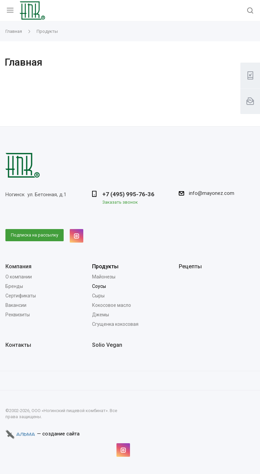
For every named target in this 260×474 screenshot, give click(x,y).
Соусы (99, 286)
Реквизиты (17, 314)
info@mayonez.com (211, 193)
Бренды (14, 286)
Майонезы (103, 276)
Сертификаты (20, 295)
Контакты (18, 345)
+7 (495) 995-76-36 (128, 194)
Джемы (100, 314)
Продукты (105, 266)
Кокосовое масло (111, 305)
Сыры (98, 295)
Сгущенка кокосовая (115, 324)
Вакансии (15, 305)
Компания (18, 266)
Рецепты (190, 266)
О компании (18, 276)
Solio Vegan (107, 345)
